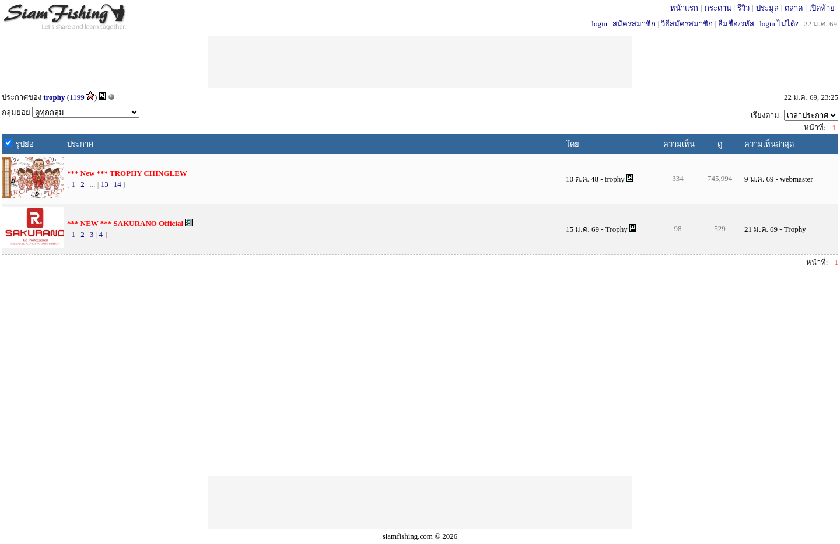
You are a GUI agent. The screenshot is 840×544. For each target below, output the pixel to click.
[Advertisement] (420, 62)
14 (117, 184)
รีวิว (743, 8)
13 (104, 184)
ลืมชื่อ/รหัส (736, 23)
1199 (77, 97)
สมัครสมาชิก (634, 23)
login (599, 23)
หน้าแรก (684, 8)
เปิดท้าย (822, 8)
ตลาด (794, 8)
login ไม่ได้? (779, 23)
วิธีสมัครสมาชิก (687, 23)
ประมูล (767, 8)
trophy (54, 97)
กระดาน (718, 8)
